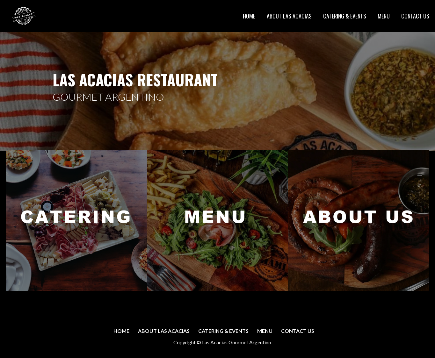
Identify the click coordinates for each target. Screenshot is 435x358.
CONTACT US (415, 16)
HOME (249, 16)
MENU (384, 16)
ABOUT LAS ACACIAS (289, 16)
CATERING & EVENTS (344, 16)
